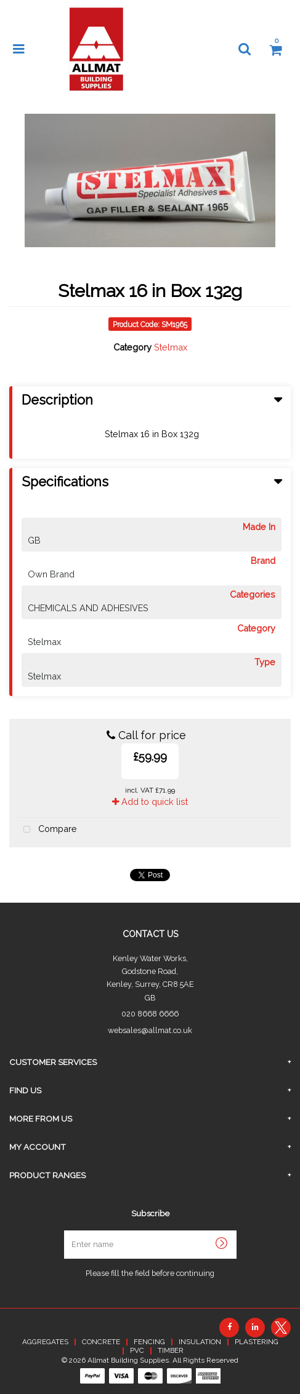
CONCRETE (101, 1341)
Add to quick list (150, 801)
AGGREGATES (45, 1341)
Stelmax (170, 347)
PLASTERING (256, 1341)
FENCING (149, 1341)
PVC (137, 1350)
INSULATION (200, 1341)
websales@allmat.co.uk (150, 1030)
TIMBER (171, 1350)
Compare (47, 830)
